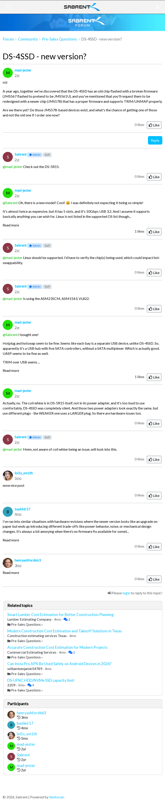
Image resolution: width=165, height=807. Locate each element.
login (126, 593)
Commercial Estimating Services (32, 652)
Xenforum (56, 797)
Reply (155, 140)
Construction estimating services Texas (37, 635)
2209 (11, 685)
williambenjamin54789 (25, 668)
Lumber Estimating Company (29, 619)
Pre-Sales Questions (26, 624)
